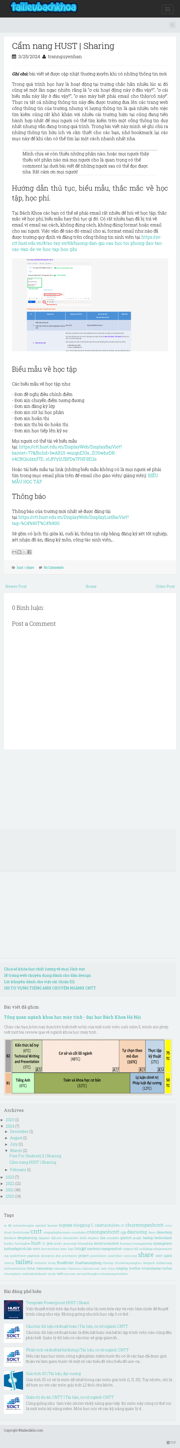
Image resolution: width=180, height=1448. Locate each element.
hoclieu (9, 1243)
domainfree (70, 1238)
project (83, 1255)
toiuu (111, 1268)
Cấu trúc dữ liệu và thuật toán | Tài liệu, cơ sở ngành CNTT (77, 1326)
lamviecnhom (50, 1249)
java (50, 1243)
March (16, 1150)
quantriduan (98, 1256)
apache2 (40, 1225)
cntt (36, 1231)
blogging (82, 1225)
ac (5, 1225)
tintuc (31, 1268)
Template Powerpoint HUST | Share (57, 1302)
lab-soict (33, 1248)
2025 (10, 1119)
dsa (102, 1238)
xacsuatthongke (87, 1274)
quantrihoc (115, 1256)
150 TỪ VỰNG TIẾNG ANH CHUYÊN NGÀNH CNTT (50, 988)
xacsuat (69, 1274)
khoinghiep (85, 1243)
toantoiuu (74, 1268)
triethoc (135, 1268)
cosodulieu (78, 1232)
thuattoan (65, 1262)
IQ (43, 1243)
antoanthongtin (23, 1225)
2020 (10, 1196)
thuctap (108, 1263)
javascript (70, 1243)
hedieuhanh (163, 1238)
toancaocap (44, 1268)
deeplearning (27, 1238)
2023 (10, 1177)
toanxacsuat (91, 1268)
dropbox (93, 1238)
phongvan (48, 1256)
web (60, 1273)
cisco (168, 1225)
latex (63, 1249)
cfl (122, 1225)
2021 (10, 1189)
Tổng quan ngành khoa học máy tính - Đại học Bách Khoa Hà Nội (72, 1017)
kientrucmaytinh (106, 1243)
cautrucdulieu (107, 1225)
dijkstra (56, 1238)
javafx (58, 1243)
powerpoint (69, 1256)
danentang (164, 1232)
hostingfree (22, 1243)
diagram (44, 1238)
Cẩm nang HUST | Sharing (63, 45)
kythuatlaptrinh (15, 1248)
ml (136, 1248)
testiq (52, 1263)
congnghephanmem (56, 1232)
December (19, 1131)
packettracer (18, 1256)
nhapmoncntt (163, 1249)
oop (6, 1256)
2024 (10, 1126)
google (137, 1238)
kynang (125, 1243)
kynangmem (163, 1243)
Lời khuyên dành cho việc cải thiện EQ (39, 981)
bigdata (65, 1225)
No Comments (54, 567)
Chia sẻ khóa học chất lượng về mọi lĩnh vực (44, 968)
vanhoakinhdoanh (34, 1274)
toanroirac (60, 1268)
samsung (130, 1256)
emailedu (113, 1238)
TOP (171, 1442)
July (14, 1144)
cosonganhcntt (103, 1232)
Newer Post (15, 586)
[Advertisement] (90, 792)
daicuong (137, 1232)
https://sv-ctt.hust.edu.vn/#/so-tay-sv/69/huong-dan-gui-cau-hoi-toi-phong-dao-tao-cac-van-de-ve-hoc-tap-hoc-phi (87, 243)
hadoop (148, 1238)
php (58, 1256)
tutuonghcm (12, 1274)
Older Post (165, 586)
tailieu (24, 1262)
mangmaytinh (111, 1248)
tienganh (149, 1263)
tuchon (167, 1268)
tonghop (122, 1268)
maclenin (94, 1248)
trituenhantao (151, 1268)
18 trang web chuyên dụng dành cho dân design (47, 975)
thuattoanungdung (88, 1263)
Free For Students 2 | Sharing (35, 1155)
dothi (83, 1238)
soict (159, 1255)
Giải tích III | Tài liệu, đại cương (53, 1373)
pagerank (33, 1256)
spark (168, 1255)
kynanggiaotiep (142, 1243)
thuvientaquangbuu (128, 1263)
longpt (80, 1248)
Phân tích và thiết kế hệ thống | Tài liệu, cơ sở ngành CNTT (77, 1349)
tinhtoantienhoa (15, 1268)
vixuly (51, 1274)
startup (9, 1263)
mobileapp (146, 1249)
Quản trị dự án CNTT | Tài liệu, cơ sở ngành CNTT (70, 1397)
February (18, 1169)
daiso (152, 1232)
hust (20, 567)
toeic (104, 1268)
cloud (7, 1232)
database (10, 1238)
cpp (123, 1232)
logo (71, 1249)
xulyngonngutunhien (113, 1274)
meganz (128, 1249)
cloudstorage (20, 1232)
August (16, 1137)
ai (10, 1225)
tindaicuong (164, 1263)
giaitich (126, 1238)
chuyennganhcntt (144, 1225)
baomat (52, 1225)
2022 (10, 1183)
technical (40, 1263)
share (30, 567)
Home (91, 586)
